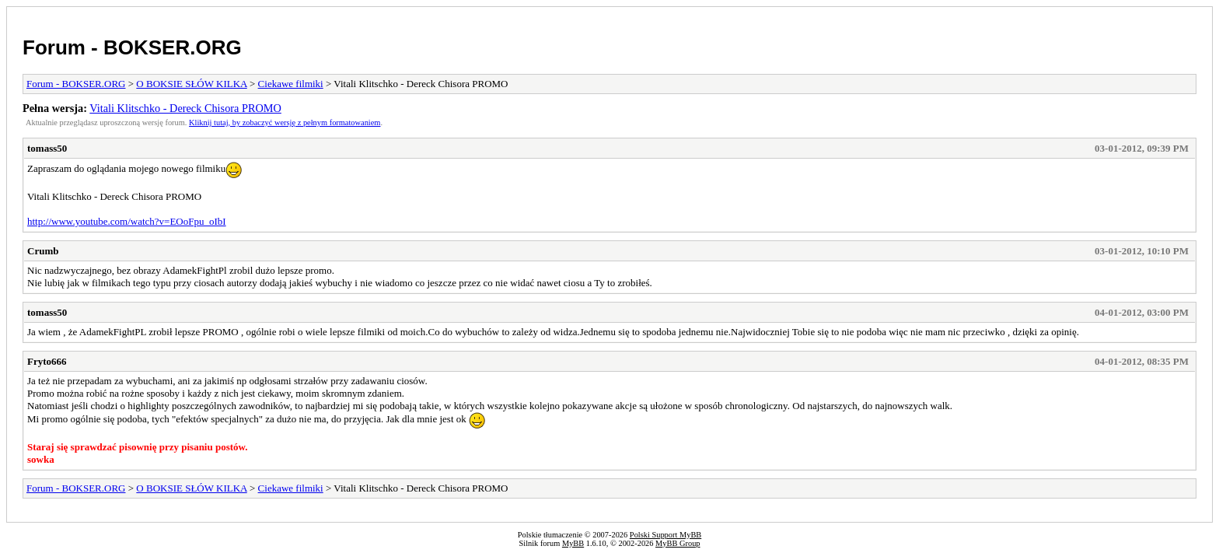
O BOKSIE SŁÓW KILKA (191, 83)
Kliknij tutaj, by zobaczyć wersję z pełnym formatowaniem (284, 122)
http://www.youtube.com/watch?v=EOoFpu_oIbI (126, 221)
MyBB (573, 543)
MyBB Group (677, 543)
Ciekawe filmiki (290, 83)
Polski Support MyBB (665, 534)
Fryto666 (47, 361)
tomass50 (47, 148)
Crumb (42, 251)
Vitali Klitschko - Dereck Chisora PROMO (185, 108)
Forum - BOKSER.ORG (132, 47)
